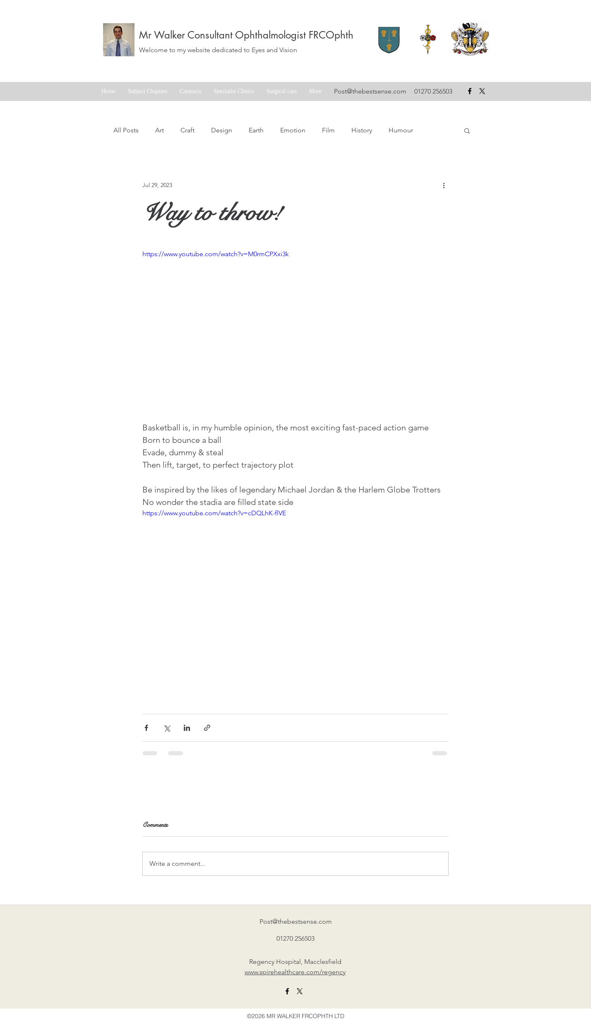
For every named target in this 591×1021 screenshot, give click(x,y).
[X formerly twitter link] (300, 991)
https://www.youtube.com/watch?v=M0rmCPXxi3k (215, 254)
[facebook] (470, 91)
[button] (467, 130)
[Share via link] (207, 728)
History (361, 130)
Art (159, 130)
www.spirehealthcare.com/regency (295, 972)
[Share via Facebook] (146, 728)
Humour (401, 130)
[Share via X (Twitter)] (167, 728)
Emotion (292, 130)
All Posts (126, 130)
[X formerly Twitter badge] (482, 91)
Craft (187, 130)
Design (221, 130)
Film (328, 130)
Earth (256, 130)
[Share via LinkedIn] (187, 728)
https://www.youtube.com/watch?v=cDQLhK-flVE (214, 513)
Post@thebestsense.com (370, 91)
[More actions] (444, 185)
